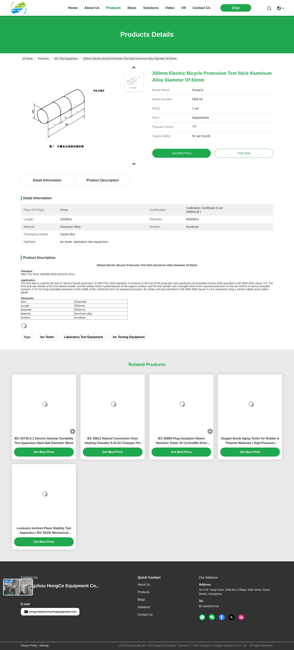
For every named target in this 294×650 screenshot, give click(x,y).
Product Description (103, 180)
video (169, 8)
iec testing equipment (129, 337)
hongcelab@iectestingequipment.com (50, 612)
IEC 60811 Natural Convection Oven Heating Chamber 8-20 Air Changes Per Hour (112, 441)
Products (43, 58)
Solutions (144, 607)
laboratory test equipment (83, 337)
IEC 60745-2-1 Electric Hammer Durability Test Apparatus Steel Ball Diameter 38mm (44, 441)
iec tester (47, 337)
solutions (150, 8)
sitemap (44, 645)
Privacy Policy (29, 645)
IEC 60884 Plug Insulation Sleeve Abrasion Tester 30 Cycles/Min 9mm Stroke (181, 441)
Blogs (141, 599)
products (113, 8)
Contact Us (145, 614)
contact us (201, 8)
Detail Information (47, 180)
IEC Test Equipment (66, 58)
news (131, 8)
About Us (144, 584)
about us (91, 8)
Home (73, 8)
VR (183, 8)
